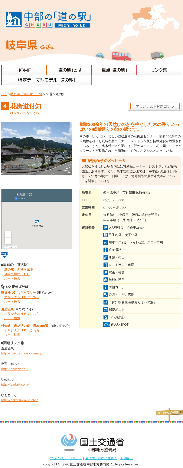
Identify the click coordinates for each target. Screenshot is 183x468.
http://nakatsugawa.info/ (19, 400)
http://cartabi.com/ (15, 384)
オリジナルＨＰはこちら (21, 297)
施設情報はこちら (17, 274)
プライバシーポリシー (66, 458)
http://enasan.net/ (15, 369)
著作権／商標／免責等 (101, 458)
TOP (4, 94)
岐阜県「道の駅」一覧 (26, 94)
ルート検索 (12, 278)
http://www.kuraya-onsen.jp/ (22, 353)
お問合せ (126, 458)
